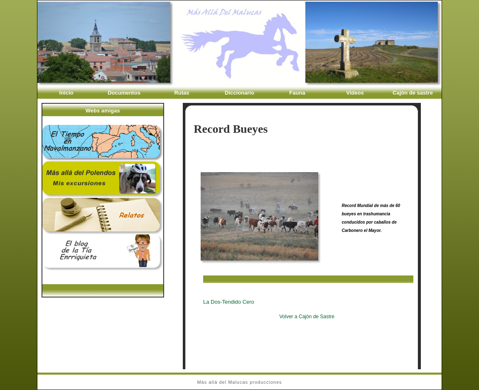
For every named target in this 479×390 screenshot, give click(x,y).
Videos (355, 93)
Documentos (124, 93)
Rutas (181, 93)
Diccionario (239, 93)
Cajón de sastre (413, 93)
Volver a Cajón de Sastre (306, 316)
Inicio (66, 93)
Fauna (297, 93)
